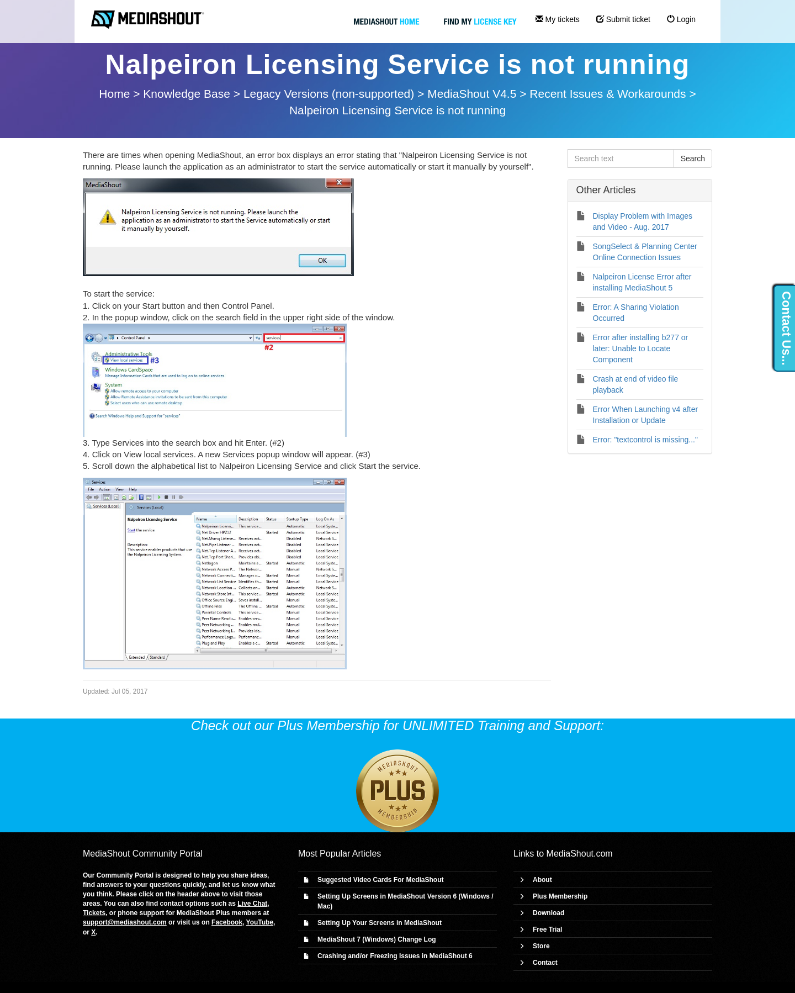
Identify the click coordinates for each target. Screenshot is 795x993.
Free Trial (547, 929)
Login (681, 19)
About (542, 880)
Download (548, 913)
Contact (545, 962)
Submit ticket (623, 19)
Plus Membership (560, 896)
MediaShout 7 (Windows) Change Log (376, 939)
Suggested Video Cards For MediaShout (380, 880)
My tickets (558, 19)
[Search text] (621, 158)
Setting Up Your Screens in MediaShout (379, 923)
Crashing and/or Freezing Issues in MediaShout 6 (395, 956)
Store (541, 946)
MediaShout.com (580, 853)
